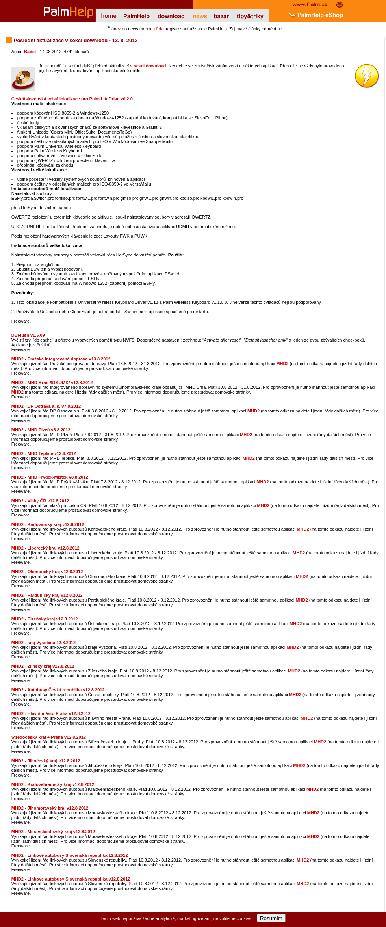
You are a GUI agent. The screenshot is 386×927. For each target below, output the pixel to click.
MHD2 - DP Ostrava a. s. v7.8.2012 (46, 406)
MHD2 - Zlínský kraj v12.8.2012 (42, 666)
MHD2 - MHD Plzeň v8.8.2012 (41, 429)
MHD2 (282, 363)
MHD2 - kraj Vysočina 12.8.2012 (43, 642)
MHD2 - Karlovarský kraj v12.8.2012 (47, 524)
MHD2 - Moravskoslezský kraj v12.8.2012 (53, 831)
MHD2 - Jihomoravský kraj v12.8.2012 (50, 808)
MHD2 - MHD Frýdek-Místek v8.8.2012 (49, 477)
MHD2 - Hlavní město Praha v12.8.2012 (51, 713)
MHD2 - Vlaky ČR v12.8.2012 (40, 500)
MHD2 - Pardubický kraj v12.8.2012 (47, 595)
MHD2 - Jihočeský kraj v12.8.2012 (45, 760)
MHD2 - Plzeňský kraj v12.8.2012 (44, 619)
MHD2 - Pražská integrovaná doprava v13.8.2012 (61, 359)
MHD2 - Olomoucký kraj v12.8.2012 (47, 571)
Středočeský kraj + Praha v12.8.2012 (48, 737)
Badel (30, 51)
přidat (159, 28)
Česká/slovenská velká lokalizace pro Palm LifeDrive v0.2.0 (72, 99)
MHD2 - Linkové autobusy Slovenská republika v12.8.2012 (70, 879)
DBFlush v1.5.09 (28, 335)
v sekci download (148, 65)
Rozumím (271, 918)
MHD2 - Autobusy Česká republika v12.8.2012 (58, 689)
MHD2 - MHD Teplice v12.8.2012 (43, 453)
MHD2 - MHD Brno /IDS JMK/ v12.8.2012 (52, 382)
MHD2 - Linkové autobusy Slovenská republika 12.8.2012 (69, 855)
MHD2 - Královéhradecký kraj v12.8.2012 (52, 784)
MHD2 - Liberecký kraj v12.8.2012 (45, 548)
